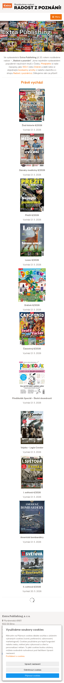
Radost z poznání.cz (22, 73)
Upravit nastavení (32, 664)
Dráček (37, 67)
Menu (56, 17)
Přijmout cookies (32, 675)
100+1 (25, 67)
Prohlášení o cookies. (15, 656)
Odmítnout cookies (32, 670)
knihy (33, 70)
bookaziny (23, 70)
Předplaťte (46, 63)
